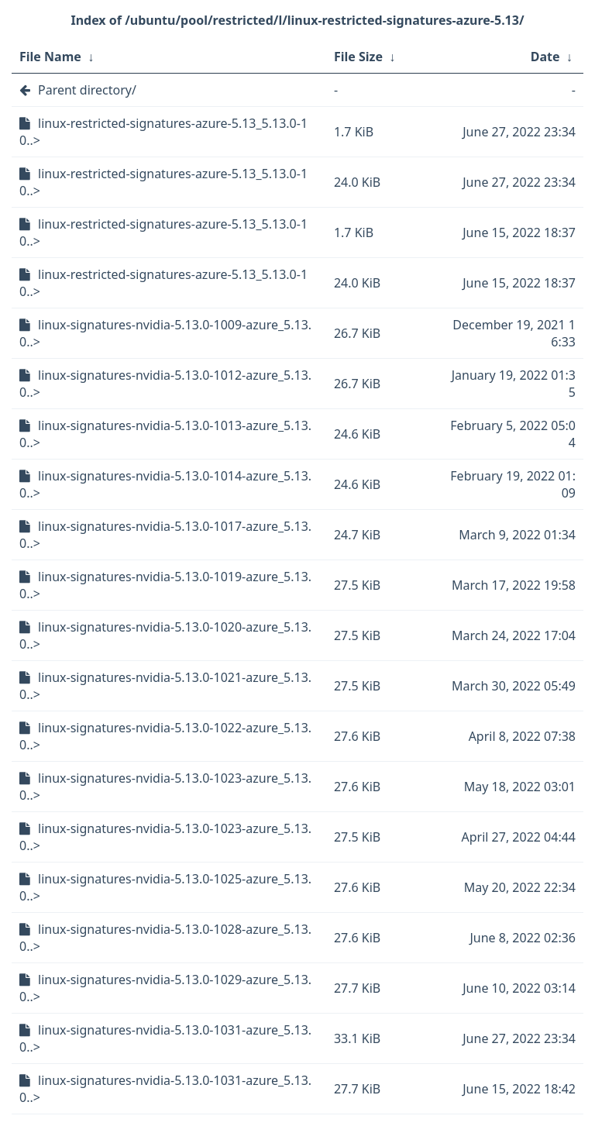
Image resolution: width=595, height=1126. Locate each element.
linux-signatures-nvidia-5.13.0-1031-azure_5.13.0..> (165, 1038)
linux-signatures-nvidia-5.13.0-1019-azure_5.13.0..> (165, 585)
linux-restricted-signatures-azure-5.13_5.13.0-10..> (163, 132)
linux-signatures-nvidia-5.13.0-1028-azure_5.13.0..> (165, 938)
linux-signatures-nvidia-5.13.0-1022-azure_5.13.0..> (165, 736)
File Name (50, 56)
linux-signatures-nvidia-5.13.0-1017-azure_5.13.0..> (165, 535)
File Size (358, 56)
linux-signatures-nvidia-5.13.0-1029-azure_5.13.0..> (165, 988)
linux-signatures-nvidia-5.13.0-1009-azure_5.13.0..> (165, 333)
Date (545, 56)
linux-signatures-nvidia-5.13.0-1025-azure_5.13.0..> (165, 887)
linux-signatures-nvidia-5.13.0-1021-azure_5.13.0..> (165, 686)
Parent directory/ (87, 89)
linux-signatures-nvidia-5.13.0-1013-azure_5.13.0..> (165, 434)
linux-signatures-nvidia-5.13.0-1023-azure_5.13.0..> (165, 787)
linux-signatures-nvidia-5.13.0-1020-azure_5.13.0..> (165, 635)
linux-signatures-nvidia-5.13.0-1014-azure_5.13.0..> (165, 484)
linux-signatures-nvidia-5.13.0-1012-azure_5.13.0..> (165, 384)
